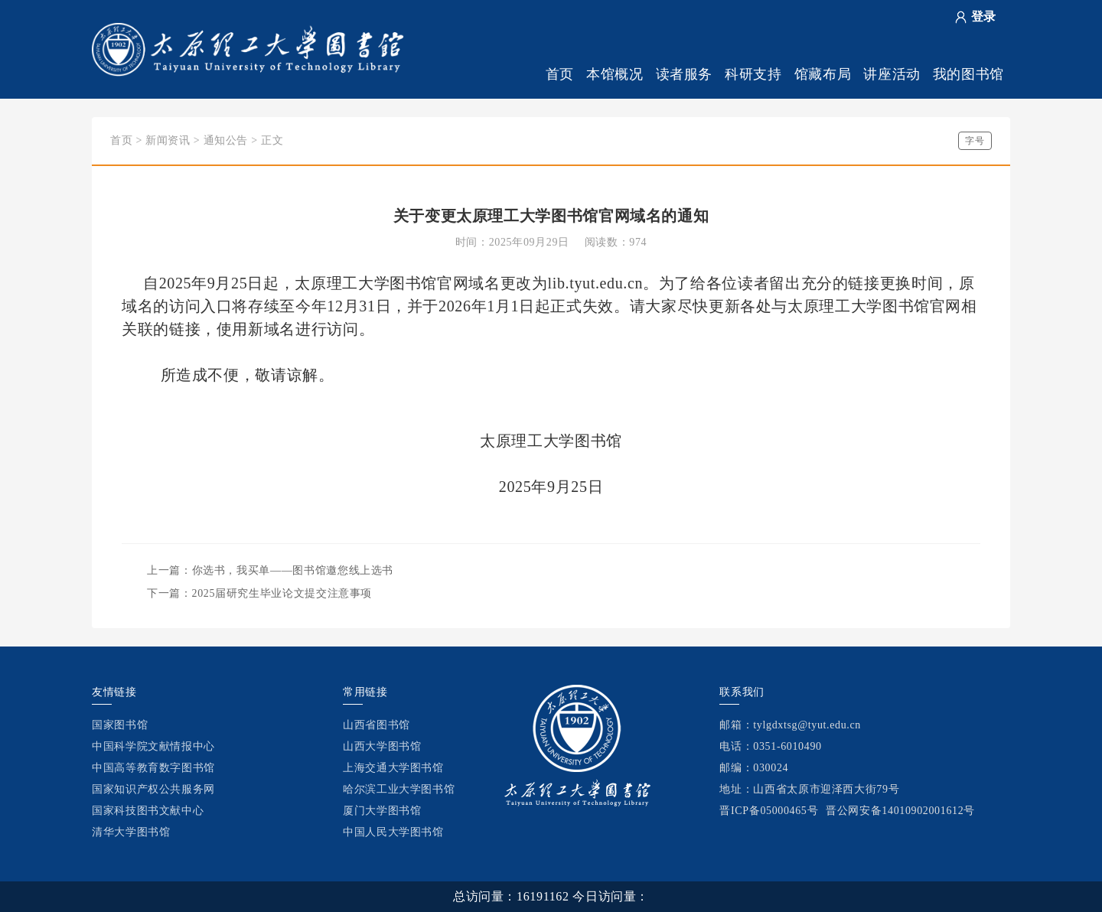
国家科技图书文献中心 (148, 810)
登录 (983, 16)
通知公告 (226, 140)
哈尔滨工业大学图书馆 (399, 789)
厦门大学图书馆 (382, 810)
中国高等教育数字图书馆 (153, 768)
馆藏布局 (823, 74)
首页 (560, 74)
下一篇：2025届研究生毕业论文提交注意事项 (259, 593)
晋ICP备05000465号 (768, 810)
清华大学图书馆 (131, 832)
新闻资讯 (168, 140)
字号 (974, 140)
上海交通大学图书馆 (393, 768)
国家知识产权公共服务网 (153, 789)
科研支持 (753, 74)
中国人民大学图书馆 (393, 832)
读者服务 (684, 74)
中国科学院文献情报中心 (153, 746)
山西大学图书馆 (382, 746)
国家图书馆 (120, 725)
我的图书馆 (968, 74)
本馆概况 (615, 74)
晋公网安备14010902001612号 (900, 810)
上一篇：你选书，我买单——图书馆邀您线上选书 (270, 570)
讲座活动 (892, 74)
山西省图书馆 (376, 725)
